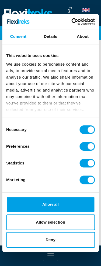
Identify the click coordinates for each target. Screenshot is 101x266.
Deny (50, 239)
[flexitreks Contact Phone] (82, 10)
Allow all (50, 204)
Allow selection (50, 222)
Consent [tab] (18, 36)
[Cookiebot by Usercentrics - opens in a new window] (72, 21)
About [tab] (83, 36)
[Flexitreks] (28, 13)
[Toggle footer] (50, 255)
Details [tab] (50, 36)
